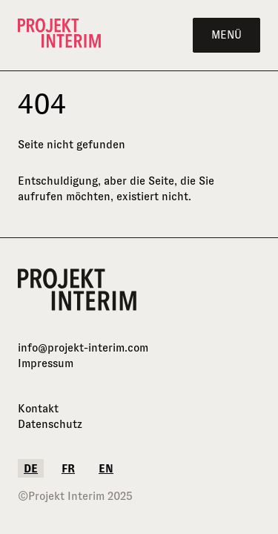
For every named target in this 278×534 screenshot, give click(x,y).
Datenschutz (50, 424)
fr (68, 468)
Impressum (45, 363)
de (31, 468)
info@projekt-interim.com (83, 347)
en (106, 468)
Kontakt (38, 408)
